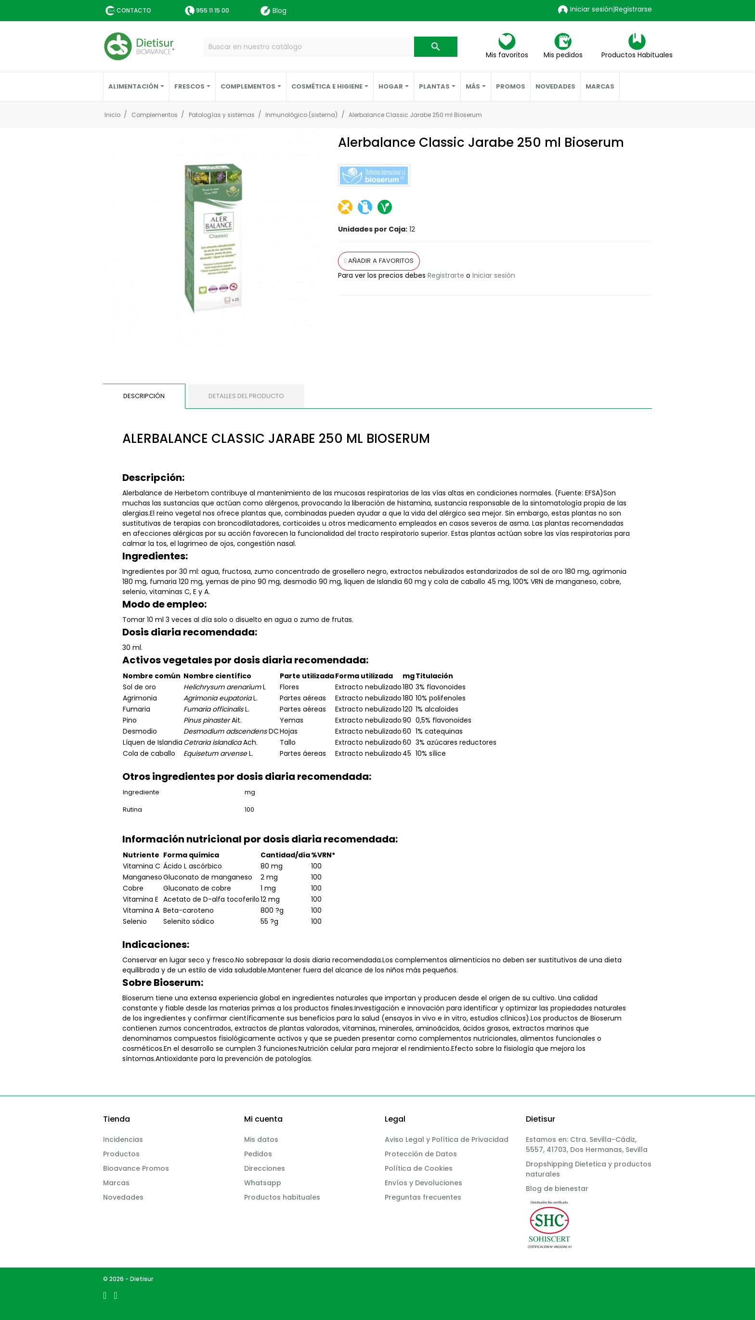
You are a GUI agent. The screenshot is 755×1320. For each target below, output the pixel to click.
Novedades (123, 1197)
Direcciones (264, 1168)
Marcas (116, 1183)
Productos (121, 1154)
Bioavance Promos (136, 1168)
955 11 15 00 (212, 10)
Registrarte (446, 275)
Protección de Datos (421, 1154)
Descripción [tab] (144, 396)
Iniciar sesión (493, 275)
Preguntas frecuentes (423, 1197)
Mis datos (261, 1139)
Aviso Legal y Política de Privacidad (446, 1139)
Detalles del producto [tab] (246, 396)
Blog (273, 11)
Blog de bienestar (557, 1188)
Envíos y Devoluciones (423, 1183)
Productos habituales (282, 1197)
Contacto (134, 10)
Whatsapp (262, 1183)
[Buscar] (330, 47)
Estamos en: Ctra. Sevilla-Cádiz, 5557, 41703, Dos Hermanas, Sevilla (587, 1144)
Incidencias (123, 1139)
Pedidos (258, 1154)
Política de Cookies (419, 1168)
